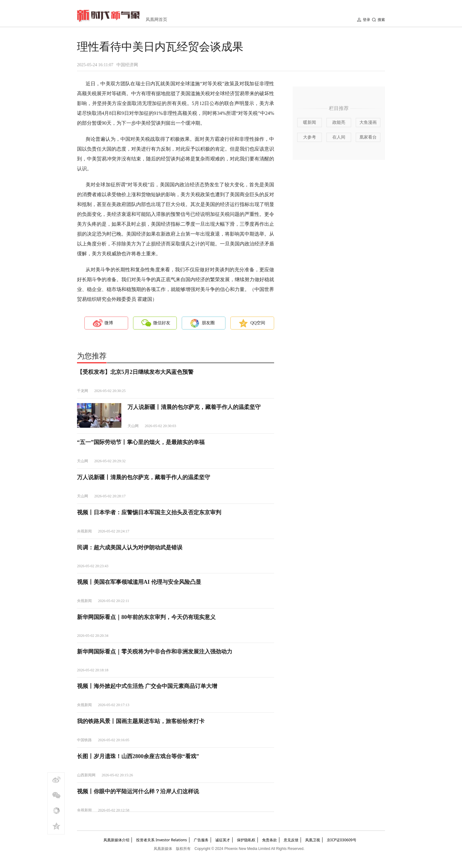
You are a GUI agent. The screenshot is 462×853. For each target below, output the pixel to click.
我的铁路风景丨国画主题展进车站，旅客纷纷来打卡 (141, 721)
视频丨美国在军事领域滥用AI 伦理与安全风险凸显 (139, 582)
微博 (108, 323)
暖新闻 (309, 122)
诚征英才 (222, 840)
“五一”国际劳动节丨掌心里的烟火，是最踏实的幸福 (141, 442)
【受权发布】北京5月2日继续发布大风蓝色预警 (135, 372)
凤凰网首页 (156, 19)
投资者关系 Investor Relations (161, 840)
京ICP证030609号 (341, 840)
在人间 (338, 137)
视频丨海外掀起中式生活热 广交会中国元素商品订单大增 (147, 686)
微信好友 (161, 323)
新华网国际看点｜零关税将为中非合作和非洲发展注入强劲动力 (154, 652)
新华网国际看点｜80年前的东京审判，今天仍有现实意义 (146, 617)
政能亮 (338, 122)
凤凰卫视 (312, 840)
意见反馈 (291, 840)
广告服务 (201, 840)
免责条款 (269, 840)
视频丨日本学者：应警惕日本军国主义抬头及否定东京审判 (149, 512)
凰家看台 (368, 137)
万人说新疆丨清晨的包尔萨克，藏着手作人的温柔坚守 (194, 407)
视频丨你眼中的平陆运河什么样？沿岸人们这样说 (138, 791)
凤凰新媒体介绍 (116, 840)
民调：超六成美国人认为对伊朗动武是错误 (129, 547)
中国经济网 (127, 65)
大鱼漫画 (368, 122)
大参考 (309, 137)
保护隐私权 (246, 840)
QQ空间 (257, 323)
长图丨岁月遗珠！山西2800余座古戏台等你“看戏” (138, 756)
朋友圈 (208, 323)
